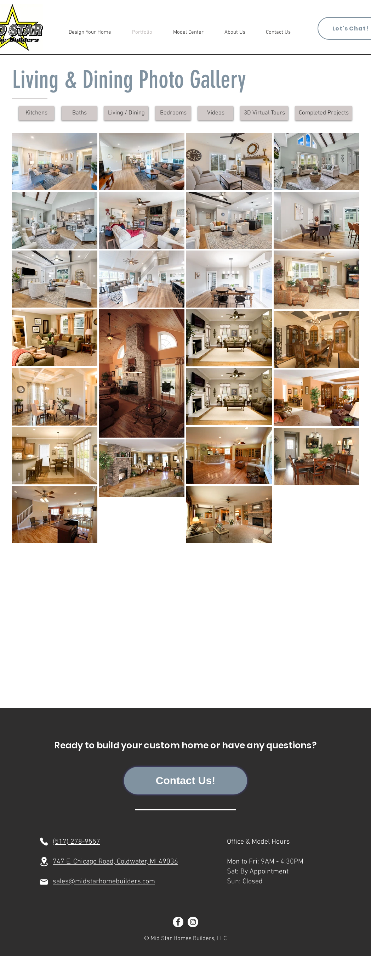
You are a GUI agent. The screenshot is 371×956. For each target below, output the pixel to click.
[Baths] (79, 113)
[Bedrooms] (173, 113)
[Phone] (43, 841)
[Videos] (215, 113)
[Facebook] (178, 922)
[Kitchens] (36, 113)
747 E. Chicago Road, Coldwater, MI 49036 (115, 861)
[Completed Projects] (323, 113)
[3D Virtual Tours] (264, 113)
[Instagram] (193, 922)
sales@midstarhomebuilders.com (104, 881)
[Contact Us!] (185, 780)
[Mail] (43, 882)
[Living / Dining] (126, 113)
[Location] (43, 861)
